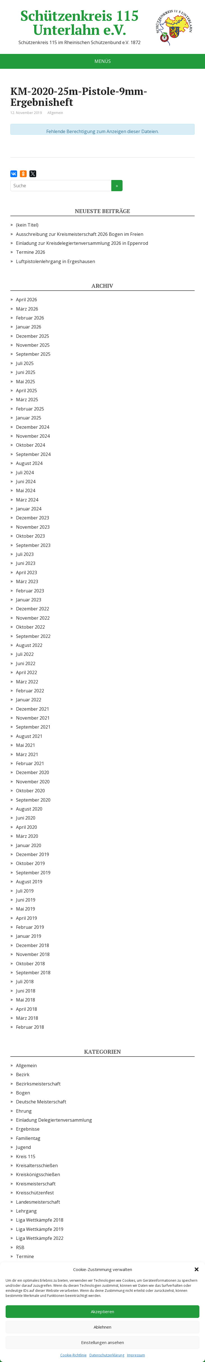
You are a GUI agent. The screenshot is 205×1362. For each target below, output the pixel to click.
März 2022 (27, 682)
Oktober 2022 (30, 627)
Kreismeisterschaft (36, 1184)
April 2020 (26, 827)
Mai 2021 (25, 745)
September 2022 (33, 636)
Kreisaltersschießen (37, 1165)
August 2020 (29, 809)
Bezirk (22, 1074)
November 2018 (33, 954)
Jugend (23, 1147)
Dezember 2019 (32, 854)
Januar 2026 (28, 327)
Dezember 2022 (32, 609)
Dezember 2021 (32, 709)
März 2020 (27, 836)
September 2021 (33, 727)
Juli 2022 (25, 654)
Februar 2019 (30, 927)
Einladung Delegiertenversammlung (54, 1120)
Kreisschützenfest (35, 1193)
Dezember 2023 (32, 518)
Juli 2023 (25, 554)
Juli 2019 (25, 891)
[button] (196, 1269)
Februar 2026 (30, 318)
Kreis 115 (25, 1156)
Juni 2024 (25, 481)
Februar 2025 (30, 409)
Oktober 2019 (30, 863)
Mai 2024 (25, 490)
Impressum (136, 1355)
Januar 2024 (28, 509)
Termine (25, 1256)
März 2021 (27, 754)
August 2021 (29, 736)
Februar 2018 (30, 1027)
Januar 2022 (28, 700)
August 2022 (29, 645)
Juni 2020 (25, 818)
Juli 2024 (25, 472)
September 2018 (33, 972)
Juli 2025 (25, 363)
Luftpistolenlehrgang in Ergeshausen (55, 261)
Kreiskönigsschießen (38, 1174)
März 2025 (27, 399)
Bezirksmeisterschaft (38, 1084)
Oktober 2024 (30, 445)
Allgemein (26, 1065)
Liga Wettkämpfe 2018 (39, 1220)
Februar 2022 (30, 691)
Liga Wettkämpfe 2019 (39, 1229)
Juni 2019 (25, 900)
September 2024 (33, 454)
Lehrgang (26, 1211)
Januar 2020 (28, 845)
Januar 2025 (28, 418)
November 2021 (33, 718)
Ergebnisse (28, 1129)
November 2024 (33, 436)
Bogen (23, 1093)
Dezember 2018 (32, 945)
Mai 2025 (25, 381)
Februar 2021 (30, 763)
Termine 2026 (30, 252)
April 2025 (26, 390)
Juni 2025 (25, 372)
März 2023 (27, 581)
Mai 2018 (25, 1000)
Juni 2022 (25, 663)
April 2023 (26, 572)
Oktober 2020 (30, 791)
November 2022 (33, 618)
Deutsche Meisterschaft (41, 1102)
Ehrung (24, 1111)
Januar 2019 (28, 936)
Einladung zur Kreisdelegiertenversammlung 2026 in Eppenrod (82, 243)
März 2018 (27, 1018)
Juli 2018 (25, 981)
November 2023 (33, 527)
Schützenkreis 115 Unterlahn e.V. (107, 22)
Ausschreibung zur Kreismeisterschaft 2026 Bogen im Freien (79, 234)
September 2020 (33, 800)
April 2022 (26, 672)
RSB (20, 1247)
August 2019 (29, 882)
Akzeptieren (102, 1311)
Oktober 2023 (30, 536)
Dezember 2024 (32, 427)
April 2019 (26, 918)
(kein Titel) (27, 225)
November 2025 (33, 345)
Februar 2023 (30, 591)
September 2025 (33, 354)
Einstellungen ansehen (102, 1342)
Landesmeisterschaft (38, 1202)
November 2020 (33, 782)
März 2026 (27, 309)
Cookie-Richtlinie (73, 1355)
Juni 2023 (25, 563)
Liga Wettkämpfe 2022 (39, 1238)
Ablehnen (102, 1327)
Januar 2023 (28, 600)
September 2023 (33, 545)
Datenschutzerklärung (106, 1355)
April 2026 (26, 299)
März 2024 (27, 500)
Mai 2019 (25, 909)
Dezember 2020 (32, 772)
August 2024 (29, 463)
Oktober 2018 (30, 964)
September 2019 (33, 873)
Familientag (28, 1138)
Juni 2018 (25, 991)
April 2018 (26, 1009)
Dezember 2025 (32, 336)
